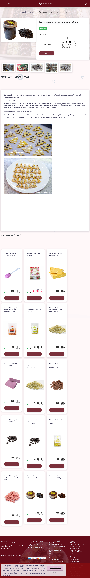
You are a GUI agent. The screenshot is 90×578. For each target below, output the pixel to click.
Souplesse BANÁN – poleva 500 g (56, 255)
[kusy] (59, 53)
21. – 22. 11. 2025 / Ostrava (35, 542)
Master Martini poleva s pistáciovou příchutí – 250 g (34, 310)
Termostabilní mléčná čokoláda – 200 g (57, 477)
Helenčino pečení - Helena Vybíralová (12, 555)
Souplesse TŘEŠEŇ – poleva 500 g (11, 365)
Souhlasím (52, 572)
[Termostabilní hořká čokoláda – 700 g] (18, 18)
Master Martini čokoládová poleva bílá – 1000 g (55, 310)
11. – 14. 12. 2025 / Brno (35, 547)
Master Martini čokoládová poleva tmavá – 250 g (33, 422)
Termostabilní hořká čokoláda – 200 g (34, 477)
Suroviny (32, 12)
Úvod (24, 12)
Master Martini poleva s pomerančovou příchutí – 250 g (11, 310)
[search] (85, 4)
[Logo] (45, 3)
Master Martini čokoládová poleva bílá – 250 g (33, 366)
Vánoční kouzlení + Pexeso (33, 255)
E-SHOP (5, 4)
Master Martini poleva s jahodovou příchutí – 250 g (11, 478)
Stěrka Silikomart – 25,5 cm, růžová (10, 255)
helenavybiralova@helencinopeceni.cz (13, 543)
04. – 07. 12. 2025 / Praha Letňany (35, 545)
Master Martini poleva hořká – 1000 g (11, 421)
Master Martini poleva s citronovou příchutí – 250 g (56, 422)
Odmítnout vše (55, 568)
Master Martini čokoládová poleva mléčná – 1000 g (55, 366)
